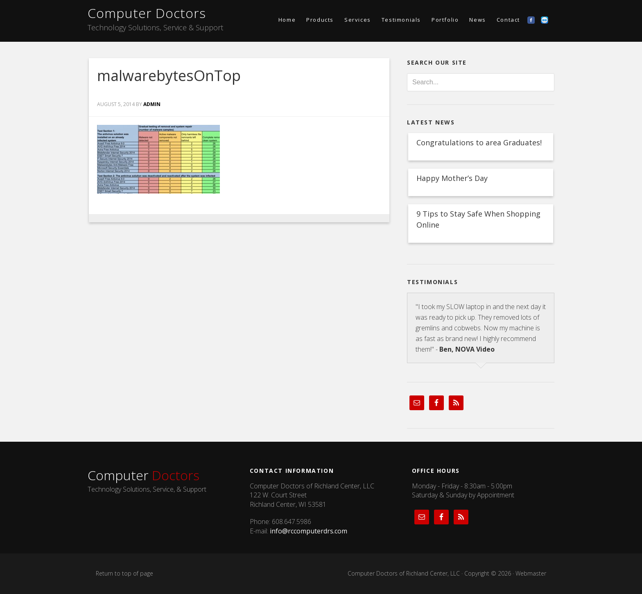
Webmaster (530, 573)
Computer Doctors (147, 13)
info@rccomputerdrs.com (308, 530)
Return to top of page (124, 573)
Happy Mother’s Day (452, 178)
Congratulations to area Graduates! (479, 142)
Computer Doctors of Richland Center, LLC (404, 573)
